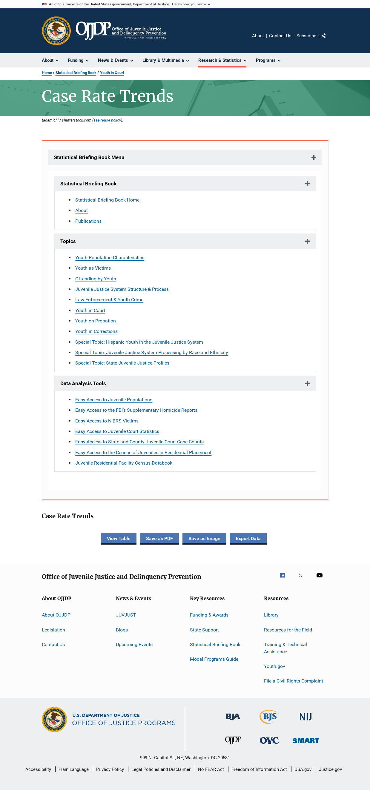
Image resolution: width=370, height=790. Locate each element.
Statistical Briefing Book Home (107, 200)
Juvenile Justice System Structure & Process (122, 289)
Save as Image (204, 538)
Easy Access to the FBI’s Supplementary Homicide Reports (136, 410)
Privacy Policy (110, 769)
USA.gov (302, 769)
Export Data (248, 538)
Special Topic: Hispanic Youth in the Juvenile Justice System (139, 342)
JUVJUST (126, 615)
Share (328, 40)
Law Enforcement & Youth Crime (109, 299)
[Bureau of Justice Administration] (233, 721)
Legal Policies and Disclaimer (161, 769)
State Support (204, 629)
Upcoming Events (134, 644)
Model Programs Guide (214, 659)
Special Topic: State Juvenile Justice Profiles (122, 363)
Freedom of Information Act (259, 769)
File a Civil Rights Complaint (293, 681)
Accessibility (38, 769)
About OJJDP (56, 615)
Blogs (122, 629)
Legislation (53, 629)
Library (271, 615)
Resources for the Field (288, 629)
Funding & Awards (209, 615)
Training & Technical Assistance (285, 648)
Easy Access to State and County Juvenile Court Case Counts (139, 442)
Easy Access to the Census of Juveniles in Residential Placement (143, 452)
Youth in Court (112, 72)
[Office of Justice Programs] (56, 30)
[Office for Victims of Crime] (269, 744)
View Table (119, 538)
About (258, 36)
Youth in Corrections (96, 331)
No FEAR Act (211, 769)
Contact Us (280, 36)
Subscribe (306, 36)
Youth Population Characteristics (109, 257)
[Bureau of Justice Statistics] (269, 725)
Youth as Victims (93, 268)
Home (47, 72)
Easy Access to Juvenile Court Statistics (117, 431)
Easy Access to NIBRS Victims (107, 421)
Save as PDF (159, 538)
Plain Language (74, 769)
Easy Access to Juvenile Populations (113, 399)
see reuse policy (107, 120)
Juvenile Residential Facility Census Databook (123, 463)
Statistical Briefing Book (76, 72)
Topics (68, 241)
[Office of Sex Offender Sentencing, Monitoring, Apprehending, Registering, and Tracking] (306, 744)
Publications (88, 221)
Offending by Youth (95, 279)
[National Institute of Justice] (306, 721)
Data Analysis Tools (83, 383)
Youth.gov (274, 666)
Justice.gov (330, 769)
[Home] (121, 30)
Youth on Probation (95, 321)
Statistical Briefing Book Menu (89, 157)
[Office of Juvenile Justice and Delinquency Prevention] (233, 745)
